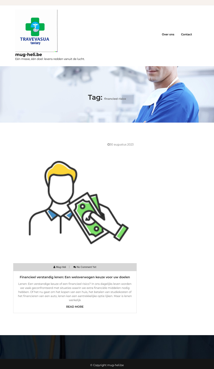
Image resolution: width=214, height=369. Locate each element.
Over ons (168, 34)
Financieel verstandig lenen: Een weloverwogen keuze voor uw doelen (75, 277)
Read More (75, 306)
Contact (186, 34)
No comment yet (86, 267)
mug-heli (61, 267)
